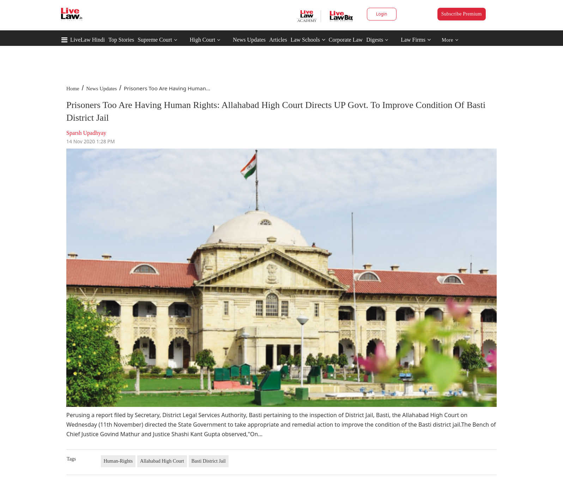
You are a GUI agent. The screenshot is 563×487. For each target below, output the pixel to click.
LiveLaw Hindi (87, 40)
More (450, 40)
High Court (202, 40)
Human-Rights (118, 461)
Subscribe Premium (461, 14)
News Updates (249, 40)
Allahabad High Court (162, 461)
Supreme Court (155, 40)
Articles (278, 40)
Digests (374, 40)
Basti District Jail (209, 461)
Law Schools (308, 40)
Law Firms (416, 40)
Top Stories (121, 40)
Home (72, 88)
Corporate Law (346, 40)
